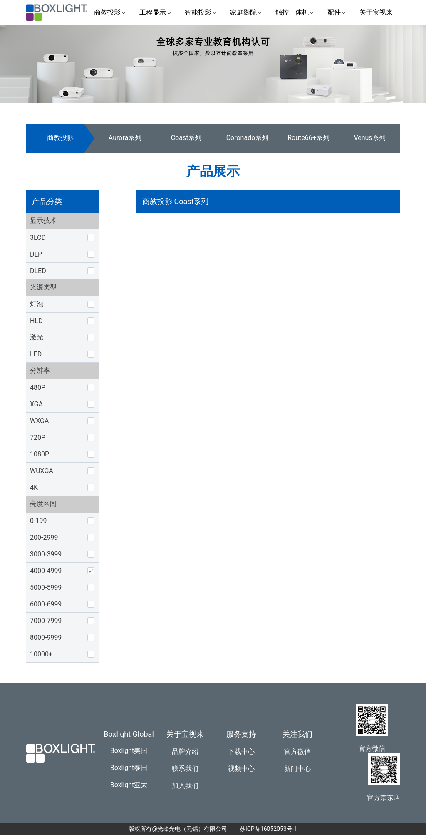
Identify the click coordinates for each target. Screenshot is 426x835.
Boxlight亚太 (129, 785)
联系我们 (185, 769)
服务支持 (241, 734)
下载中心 (241, 751)
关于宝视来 (185, 734)
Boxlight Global (129, 734)
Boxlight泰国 (129, 768)
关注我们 (297, 734)
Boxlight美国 (129, 751)
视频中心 (241, 769)
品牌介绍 (185, 751)
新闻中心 (297, 769)
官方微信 (297, 751)
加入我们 (185, 786)
